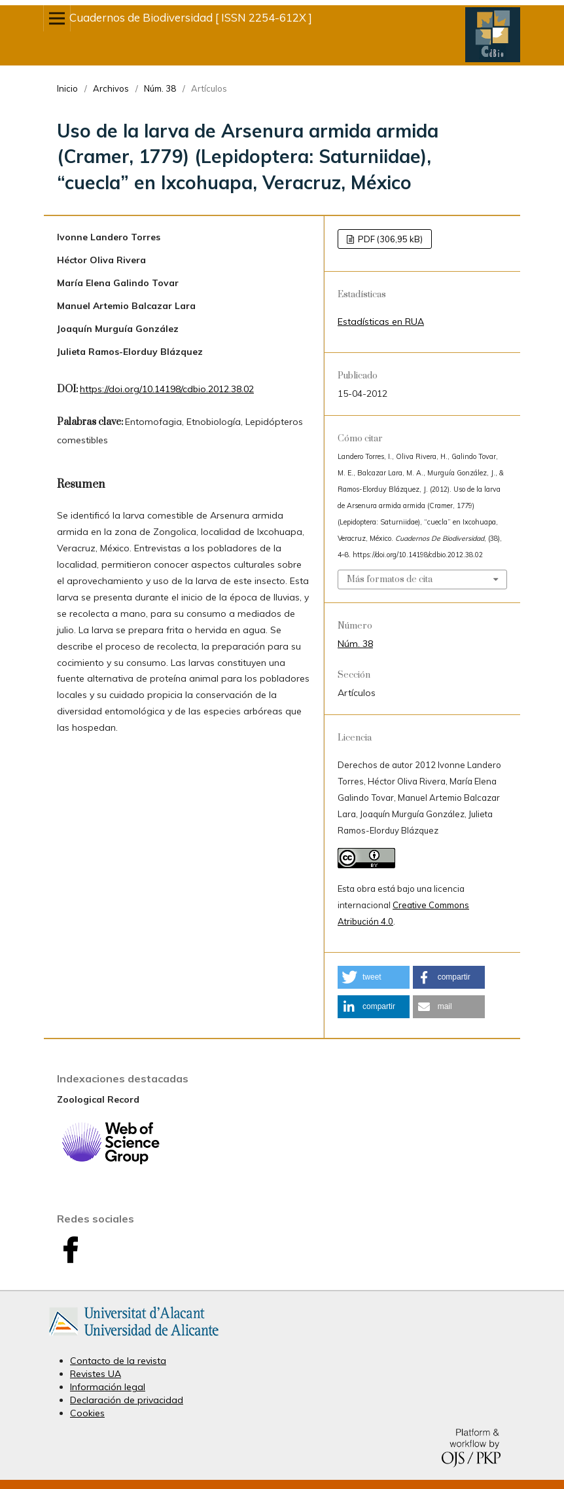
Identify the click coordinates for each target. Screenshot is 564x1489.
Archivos (111, 88)
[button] (374, 977)
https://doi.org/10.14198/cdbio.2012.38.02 (167, 389)
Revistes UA (95, 1374)
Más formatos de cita (389, 579)
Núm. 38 (160, 88)
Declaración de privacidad (126, 1400)
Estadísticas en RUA (381, 321)
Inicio (67, 88)
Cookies (87, 1413)
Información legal (107, 1387)
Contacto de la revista (118, 1361)
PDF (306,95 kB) (389, 239)
